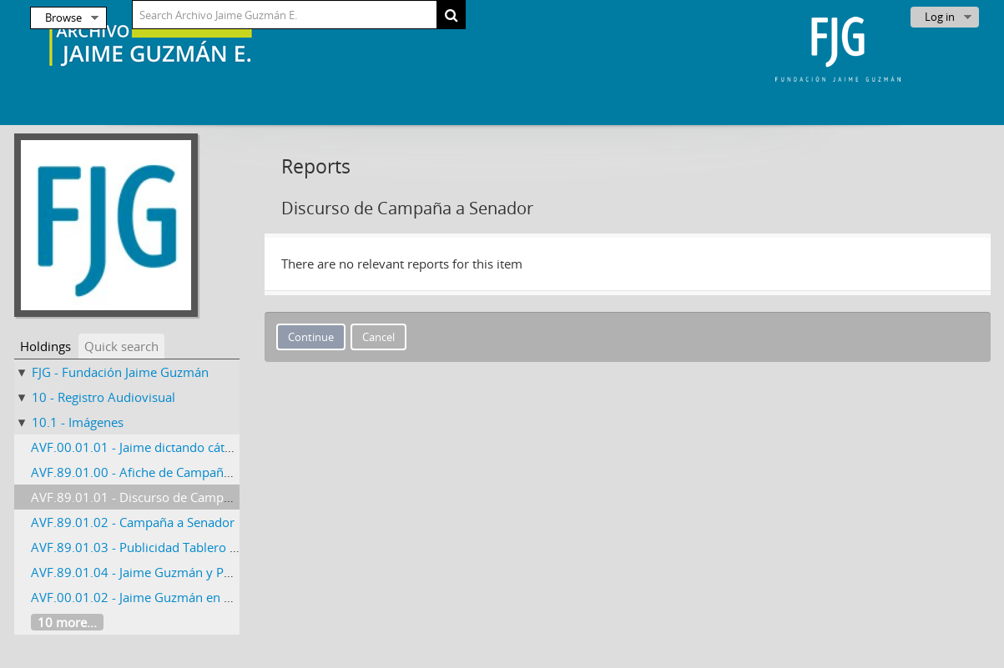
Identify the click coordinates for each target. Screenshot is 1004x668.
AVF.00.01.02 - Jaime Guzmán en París (141, 597)
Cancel (378, 336)
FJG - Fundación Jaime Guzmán (120, 372)
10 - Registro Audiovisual (103, 397)
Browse (63, 17)
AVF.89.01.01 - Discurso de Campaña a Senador (168, 497)
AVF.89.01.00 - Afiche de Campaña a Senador (161, 472)
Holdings (45, 346)
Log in (940, 16)
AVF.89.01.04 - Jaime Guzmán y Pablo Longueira (170, 572)
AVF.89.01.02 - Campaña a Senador (133, 522)
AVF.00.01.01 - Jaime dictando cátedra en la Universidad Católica (216, 447)
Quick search (121, 346)
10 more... (67, 622)
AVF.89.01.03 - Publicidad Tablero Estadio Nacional (178, 547)
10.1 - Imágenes (78, 422)
